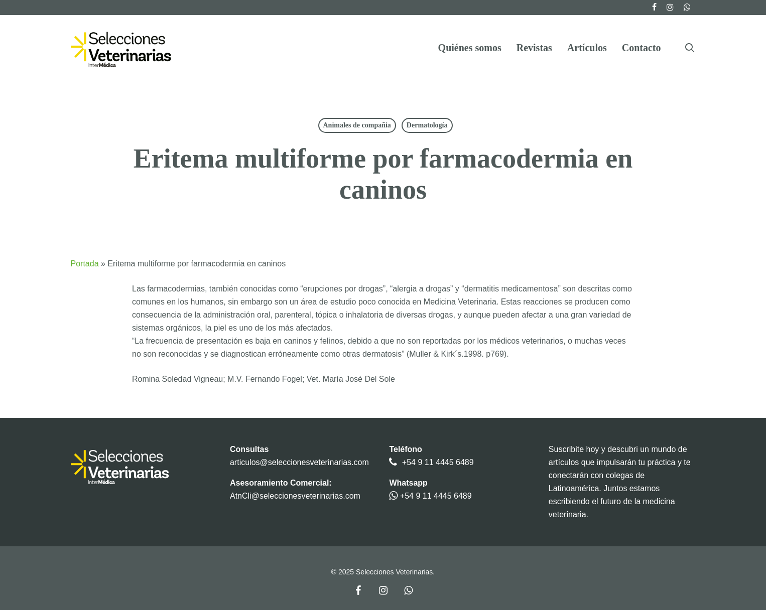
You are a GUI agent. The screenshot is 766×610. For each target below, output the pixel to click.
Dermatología (427, 125)
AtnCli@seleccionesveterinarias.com (295, 496)
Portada (85, 263)
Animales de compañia (357, 125)
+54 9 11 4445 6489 (438, 462)
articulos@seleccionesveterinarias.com (299, 462)
